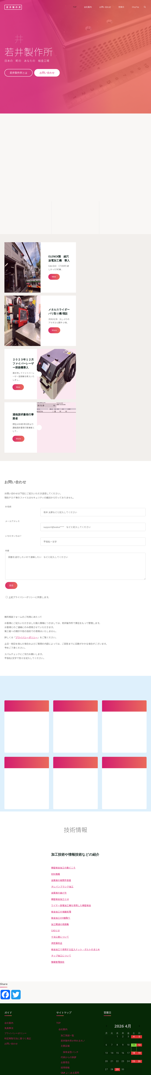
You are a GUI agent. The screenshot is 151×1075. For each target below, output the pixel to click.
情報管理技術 (57, 825)
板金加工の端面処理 (61, 775)
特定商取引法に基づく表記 (17, 902)
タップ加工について (61, 819)
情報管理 (60, 1049)
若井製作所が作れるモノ (73, 904)
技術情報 (60, 952)
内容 (7, 410)
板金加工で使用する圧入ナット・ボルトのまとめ (75, 812)
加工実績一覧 (67, 899)
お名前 (8, 366)
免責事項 (8, 892)
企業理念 (65, 926)
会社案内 (8, 886)
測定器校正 (56, 806)
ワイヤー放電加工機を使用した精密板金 (71, 768)
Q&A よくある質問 (70, 936)
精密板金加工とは (60, 762)
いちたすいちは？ (13, 395)
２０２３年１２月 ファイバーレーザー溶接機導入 (24, 285)
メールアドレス (12, 381)
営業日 (64, 941)
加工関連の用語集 (60, 787)
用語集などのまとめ (68, 1003)
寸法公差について (60, 800)
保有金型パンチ (70, 916)
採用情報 (65, 931)
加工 (61, 1038)
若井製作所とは (18, 73)
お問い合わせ (47, 73)
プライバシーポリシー (26, 498)
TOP (58, 886)
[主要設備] (75, 208)
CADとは (55, 794)
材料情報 (55, 737)
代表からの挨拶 (68, 921)
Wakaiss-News (63, 947)
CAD (61, 1008)
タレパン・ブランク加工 (71, 963)
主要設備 (65, 909)
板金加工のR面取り (60, 781)
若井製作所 (14, 7)
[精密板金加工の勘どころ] (122, 208)
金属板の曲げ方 (59, 756)
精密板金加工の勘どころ (63, 731)
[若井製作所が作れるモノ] (28, 208)
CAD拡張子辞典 (66, 1014)
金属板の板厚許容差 (61, 743)
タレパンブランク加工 (62, 749)
